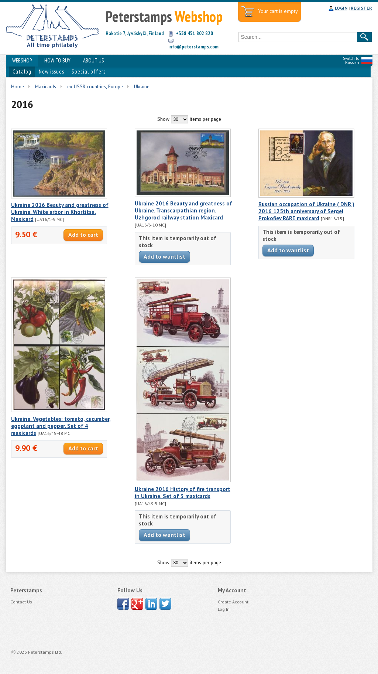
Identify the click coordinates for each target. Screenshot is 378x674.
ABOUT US (93, 60)
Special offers (89, 71)
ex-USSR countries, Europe (95, 86)
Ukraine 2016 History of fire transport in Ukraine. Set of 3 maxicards (182, 493)
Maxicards (45, 86)
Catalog (22, 71)
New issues (51, 71)
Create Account (233, 602)
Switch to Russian (351, 60)
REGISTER (361, 8)
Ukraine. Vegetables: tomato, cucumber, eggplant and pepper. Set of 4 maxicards (61, 425)
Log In (224, 609)
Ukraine (142, 86)
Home (17, 86)
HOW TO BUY (57, 60)
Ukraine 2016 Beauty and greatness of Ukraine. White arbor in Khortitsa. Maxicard (60, 211)
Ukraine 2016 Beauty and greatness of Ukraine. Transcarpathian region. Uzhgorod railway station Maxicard (183, 210)
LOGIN (341, 8)
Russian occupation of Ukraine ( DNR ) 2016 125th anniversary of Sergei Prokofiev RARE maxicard (306, 211)
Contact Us (21, 602)
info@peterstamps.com (193, 46)
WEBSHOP (22, 60)
